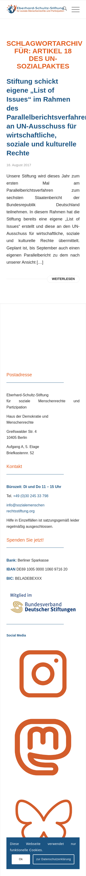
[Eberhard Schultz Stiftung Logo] (35, 9)
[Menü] (73, 9)
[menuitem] (62, 9)
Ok (21, 859)
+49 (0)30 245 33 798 (30, 496)
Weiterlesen (63, 279)
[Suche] (62, 9)
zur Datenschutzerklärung (53, 859)
